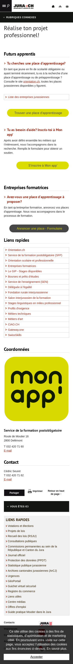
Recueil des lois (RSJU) (22, 536)
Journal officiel (16, 555)
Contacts (9, 622)
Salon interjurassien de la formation (29, 297)
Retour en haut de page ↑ (56, 492)
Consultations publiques (22, 541)
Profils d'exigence (18, 308)
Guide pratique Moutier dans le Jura (29, 612)
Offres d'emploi (17, 606)
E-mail (8, 450)
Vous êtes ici (19, 506)
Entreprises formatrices (22, 266)
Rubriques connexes (21, 17)
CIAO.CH (13, 324)
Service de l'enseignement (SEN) (28, 281)
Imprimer (35, 491)
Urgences (13, 576)
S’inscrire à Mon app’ (42, 165)
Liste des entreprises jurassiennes (28, 97)
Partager (14, 492)
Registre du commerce (21, 591)
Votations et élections (20, 525)
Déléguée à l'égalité (20, 287)
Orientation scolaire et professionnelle (31, 260)
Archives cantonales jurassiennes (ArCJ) (32, 570)
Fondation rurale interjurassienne (28, 292)
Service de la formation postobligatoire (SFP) (35, 255)
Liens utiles (14, 596)
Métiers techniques (19, 313)
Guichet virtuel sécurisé (22, 586)
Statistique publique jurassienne (27, 565)
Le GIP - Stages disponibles (25, 271)
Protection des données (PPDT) (27, 560)
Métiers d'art (15, 319)
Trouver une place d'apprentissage (38, 113)
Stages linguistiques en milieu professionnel (34, 303)
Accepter (36, 657)
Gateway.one (16, 329)
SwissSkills (14, 335)
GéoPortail (14, 581)
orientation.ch (31, 81)
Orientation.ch (16, 250)
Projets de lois (16, 531)
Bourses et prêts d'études (23, 276)
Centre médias (17, 601)
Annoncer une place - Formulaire (39, 228)
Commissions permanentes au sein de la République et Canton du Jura (32, 548)
